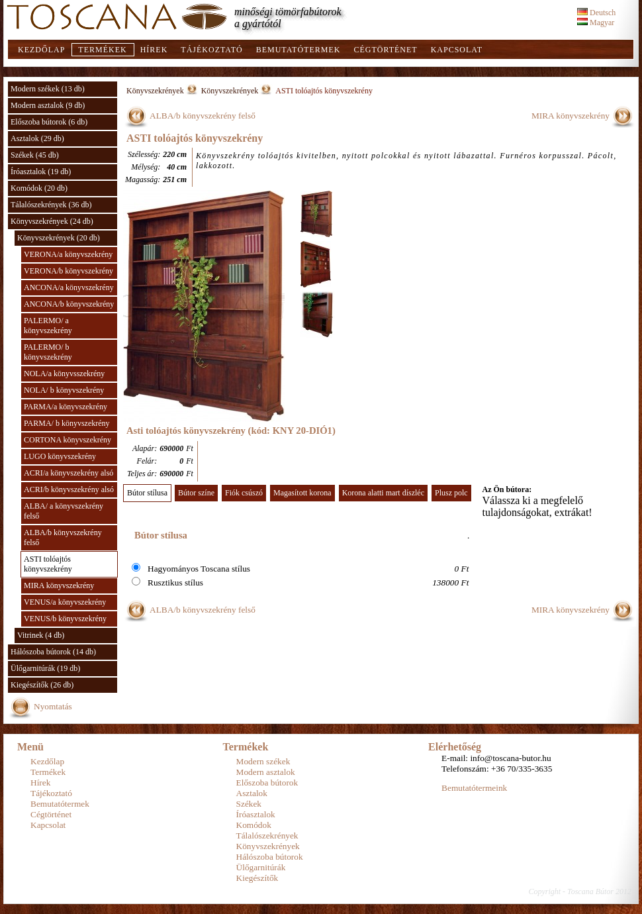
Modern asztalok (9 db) (48, 105)
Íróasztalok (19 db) (41, 171)
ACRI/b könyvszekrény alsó (69, 489)
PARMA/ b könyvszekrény (67, 423)
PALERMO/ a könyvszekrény (48, 325)
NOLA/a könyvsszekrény (64, 373)
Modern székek (263, 761)
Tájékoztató (211, 49)
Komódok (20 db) (39, 188)
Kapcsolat (456, 49)
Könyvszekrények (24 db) (52, 221)
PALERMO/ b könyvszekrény (48, 352)
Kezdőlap (41, 49)
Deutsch (596, 12)
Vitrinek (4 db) (40, 635)
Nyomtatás (53, 706)
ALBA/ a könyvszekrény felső (63, 511)
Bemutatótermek (298, 49)
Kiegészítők (257, 878)
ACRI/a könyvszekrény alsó (68, 473)
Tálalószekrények (267, 835)
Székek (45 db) (35, 155)
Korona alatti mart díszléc (383, 492)
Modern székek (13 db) (48, 88)
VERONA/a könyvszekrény (68, 254)
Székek (249, 804)
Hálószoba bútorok (269, 857)
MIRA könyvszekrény (59, 585)
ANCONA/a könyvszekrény (69, 287)
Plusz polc (451, 492)
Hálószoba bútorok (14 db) (53, 651)
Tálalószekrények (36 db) (51, 204)
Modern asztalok (265, 772)
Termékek (102, 49)
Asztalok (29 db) (37, 138)
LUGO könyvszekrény (60, 456)
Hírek (154, 49)
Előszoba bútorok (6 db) (49, 122)
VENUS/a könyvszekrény (65, 602)
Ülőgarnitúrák (261, 867)
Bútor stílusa (147, 492)
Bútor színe (196, 492)
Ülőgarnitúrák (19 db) (45, 668)
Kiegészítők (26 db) (42, 684)
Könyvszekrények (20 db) (58, 237)
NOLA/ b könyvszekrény (64, 390)
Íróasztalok (255, 814)
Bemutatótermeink (474, 788)
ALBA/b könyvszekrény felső (63, 537)
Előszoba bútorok (267, 782)
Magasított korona (302, 492)
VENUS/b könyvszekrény (65, 618)
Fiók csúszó (244, 492)
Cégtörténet (385, 49)
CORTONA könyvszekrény (67, 439)
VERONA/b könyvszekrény (68, 271)
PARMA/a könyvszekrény (65, 406)
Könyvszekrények (155, 90)
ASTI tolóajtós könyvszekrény (48, 564)
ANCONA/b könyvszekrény (69, 304)
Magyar (595, 22)
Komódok (253, 825)
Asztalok (251, 793)
